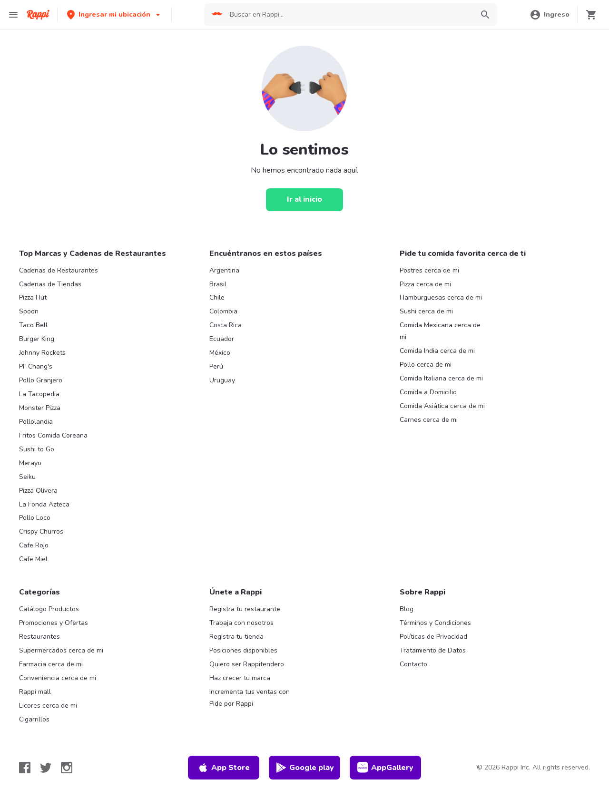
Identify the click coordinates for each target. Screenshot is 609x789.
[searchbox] (348, 14)
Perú (216, 366)
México (219, 352)
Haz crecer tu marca (239, 677)
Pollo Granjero (40, 380)
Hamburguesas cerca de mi (441, 297)
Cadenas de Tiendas (50, 284)
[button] (114, 14)
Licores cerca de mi (48, 705)
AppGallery (385, 767)
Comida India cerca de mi (437, 350)
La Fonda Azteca (44, 504)
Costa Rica (225, 325)
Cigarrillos (34, 719)
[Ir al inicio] (304, 199)
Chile (217, 297)
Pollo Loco (34, 517)
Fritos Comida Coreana (53, 435)
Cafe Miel (33, 559)
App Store (223, 767)
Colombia (223, 311)
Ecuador (221, 338)
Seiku (27, 476)
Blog (406, 609)
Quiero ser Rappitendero (246, 664)
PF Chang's (35, 366)
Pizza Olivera (38, 490)
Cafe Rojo (34, 545)
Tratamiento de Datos (433, 650)
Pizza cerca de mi (425, 284)
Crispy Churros (41, 531)
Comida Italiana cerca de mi (441, 378)
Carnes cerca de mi (429, 419)
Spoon (29, 311)
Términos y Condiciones (435, 622)
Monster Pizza (39, 407)
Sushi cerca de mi (426, 311)
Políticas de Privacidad (433, 636)
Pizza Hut (33, 297)
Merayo (30, 463)
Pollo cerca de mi (426, 364)
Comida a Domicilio (428, 392)
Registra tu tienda (236, 636)
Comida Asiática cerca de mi (442, 405)
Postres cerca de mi (429, 270)
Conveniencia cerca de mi (57, 677)
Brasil (217, 284)
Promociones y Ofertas (53, 622)
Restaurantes (39, 636)
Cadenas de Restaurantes (58, 270)
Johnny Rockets (42, 352)
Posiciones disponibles (243, 650)
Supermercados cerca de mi (61, 650)
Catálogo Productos (49, 609)
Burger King (36, 338)
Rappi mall (35, 691)
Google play (304, 767)
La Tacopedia (39, 394)
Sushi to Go (36, 449)
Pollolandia (36, 421)
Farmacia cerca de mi (51, 664)
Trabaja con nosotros (241, 622)
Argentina (224, 270)
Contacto (413, 664)
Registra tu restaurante (244, 609)
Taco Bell (33, 325)
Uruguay (222, 380)
